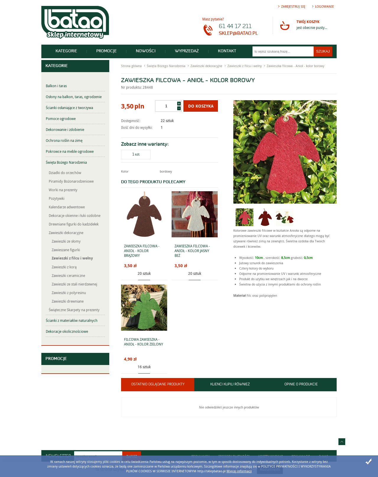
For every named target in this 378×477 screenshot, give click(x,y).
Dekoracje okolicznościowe (67, 331)
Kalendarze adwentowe (67, 207)
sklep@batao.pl (238, 33)
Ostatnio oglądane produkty (158, 384)
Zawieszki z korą (64, 267)
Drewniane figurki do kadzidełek (74, 224)
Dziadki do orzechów (65, 172)
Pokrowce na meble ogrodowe (70, 151)
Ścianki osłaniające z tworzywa (69, 107)
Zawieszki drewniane (68, 301)
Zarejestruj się (293, 6)
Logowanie (324, 6)
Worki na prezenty (63, 189)
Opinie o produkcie (301, 384)
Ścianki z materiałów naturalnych (71, 320)
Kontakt (227, 51)
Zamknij (368, 461)
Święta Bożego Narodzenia (66, 162)
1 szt (136, 154)
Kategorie (66, 51)
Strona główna (131, 66)
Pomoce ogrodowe (61, 118)
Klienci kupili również (230, 384)
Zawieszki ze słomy (66, 241)
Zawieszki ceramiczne (68, 275)
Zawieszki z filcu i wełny (72, 258)
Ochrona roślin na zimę (64, 140)
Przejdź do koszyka (284, 25)
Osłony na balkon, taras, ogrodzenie (74, 96)
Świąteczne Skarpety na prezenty (74, 309)
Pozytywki (56, 198)
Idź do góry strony (341, 441)
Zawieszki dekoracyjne (66, 232)
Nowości (146, 51)
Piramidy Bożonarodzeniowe (71, 181)
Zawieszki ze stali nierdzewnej (74, 284)
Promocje (106, 51)
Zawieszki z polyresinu (69, 292)
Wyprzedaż (187, 51)
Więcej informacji (239, 471)
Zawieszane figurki (66, 249)
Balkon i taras (56, 85)
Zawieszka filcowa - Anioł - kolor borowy (295, 66)
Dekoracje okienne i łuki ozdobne (74, 215)
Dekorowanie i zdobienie (65, 129)
